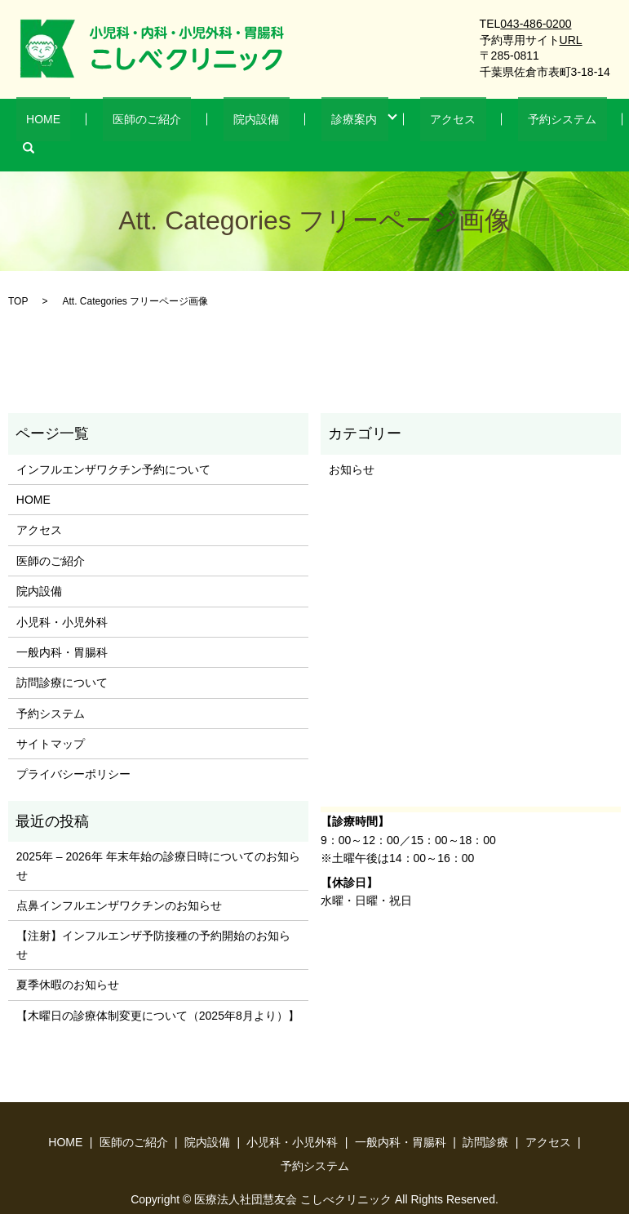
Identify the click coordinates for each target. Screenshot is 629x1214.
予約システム (490, 122)
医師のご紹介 (148, 122)
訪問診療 (485, 1116)
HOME (65, 122)
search (568, 122)
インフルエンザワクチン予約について (113, 444)
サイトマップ (50, 718)
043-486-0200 (535, 23)
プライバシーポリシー (73, 749)
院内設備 (237, 122)
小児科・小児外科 (62, 596)
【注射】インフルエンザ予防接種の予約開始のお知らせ (153, 920)
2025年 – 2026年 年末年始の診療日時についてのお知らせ (158, 840)
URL (571, 40)
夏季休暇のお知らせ (67, 960)
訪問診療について (62, 658)
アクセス (401, 122)
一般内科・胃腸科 (62, 627)
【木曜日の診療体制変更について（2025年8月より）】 (157, 990)
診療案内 (316, 122)
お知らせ (351, 444)
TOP (18, 276)
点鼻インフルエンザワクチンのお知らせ (119, 880)
